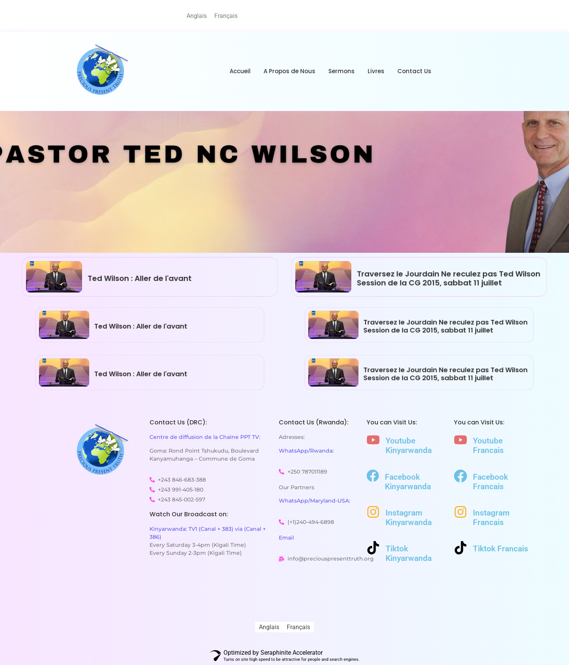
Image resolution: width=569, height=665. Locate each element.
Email (286, 537)
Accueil (240, 71)
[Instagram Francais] (460, 513)
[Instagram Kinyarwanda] (373, 513)
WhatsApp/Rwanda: (306, 450)
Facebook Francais (490, 481)
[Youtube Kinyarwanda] (373, 441)
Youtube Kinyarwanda (409, 445)
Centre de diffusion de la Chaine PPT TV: (204, 437)
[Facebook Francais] (460, 477)
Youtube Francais (488, 445)
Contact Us (414, 71)
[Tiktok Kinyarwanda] (373, 549)
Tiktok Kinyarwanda (409, 553)
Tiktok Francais (500, 548)
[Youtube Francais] (460, 441)
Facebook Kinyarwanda (408, 481)
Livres (376, 71)
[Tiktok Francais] (460, 549)
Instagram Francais (491, 517)
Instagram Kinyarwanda (409, 517)
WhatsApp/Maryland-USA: (314, 500)
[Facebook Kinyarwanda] (372, 476)
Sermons (341, 71)
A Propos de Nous (289, 71)
